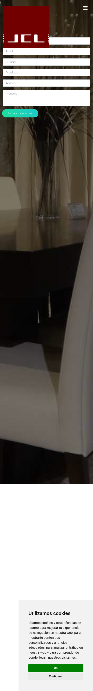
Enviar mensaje (20, 113)
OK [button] (56, 668)
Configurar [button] (56, 676)
